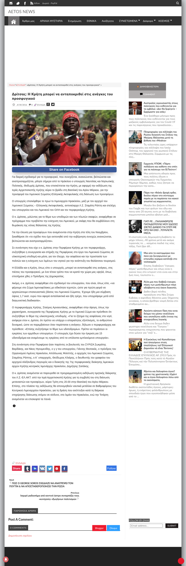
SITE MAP (60, 562)
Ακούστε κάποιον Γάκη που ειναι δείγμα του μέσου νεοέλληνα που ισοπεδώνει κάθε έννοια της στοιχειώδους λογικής (161, 307)
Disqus (113, 518)
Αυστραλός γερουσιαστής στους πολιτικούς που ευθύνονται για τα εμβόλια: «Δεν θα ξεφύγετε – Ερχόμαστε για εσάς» (161, 99)
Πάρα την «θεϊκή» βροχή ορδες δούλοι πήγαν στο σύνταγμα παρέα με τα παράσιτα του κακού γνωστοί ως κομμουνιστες (161, 189)
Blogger (99, 518)
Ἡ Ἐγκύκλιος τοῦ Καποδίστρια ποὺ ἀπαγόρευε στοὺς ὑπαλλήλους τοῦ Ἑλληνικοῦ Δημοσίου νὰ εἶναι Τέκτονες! (159, 336)
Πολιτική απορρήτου (76, 562)
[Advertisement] (93, 53)
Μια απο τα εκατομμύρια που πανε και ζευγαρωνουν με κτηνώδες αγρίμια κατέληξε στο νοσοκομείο (160, 249)
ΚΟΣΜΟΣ (164, 20)
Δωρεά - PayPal (49, 3)
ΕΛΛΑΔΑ (21, 463)
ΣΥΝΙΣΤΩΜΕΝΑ (128, 20)
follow (34, 3)
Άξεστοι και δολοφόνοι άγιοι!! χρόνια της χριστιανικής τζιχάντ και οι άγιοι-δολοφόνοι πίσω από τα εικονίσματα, (161, 368)
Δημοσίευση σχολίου (20, 525)
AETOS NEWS (23, 11)
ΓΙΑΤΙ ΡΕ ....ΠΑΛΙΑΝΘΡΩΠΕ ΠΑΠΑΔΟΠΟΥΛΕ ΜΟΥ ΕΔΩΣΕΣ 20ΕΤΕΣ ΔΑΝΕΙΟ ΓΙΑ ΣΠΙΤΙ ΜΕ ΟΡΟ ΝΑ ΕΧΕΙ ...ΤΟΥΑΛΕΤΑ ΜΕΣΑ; (161, 219)
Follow (111, 468)
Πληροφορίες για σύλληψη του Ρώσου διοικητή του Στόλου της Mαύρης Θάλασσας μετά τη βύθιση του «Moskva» (160, 128)
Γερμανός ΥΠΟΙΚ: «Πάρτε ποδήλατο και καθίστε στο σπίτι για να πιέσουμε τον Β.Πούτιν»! (160, 158)
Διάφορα (148, 20)
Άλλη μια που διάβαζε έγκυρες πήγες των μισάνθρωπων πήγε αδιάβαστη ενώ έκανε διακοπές (160, 276)
